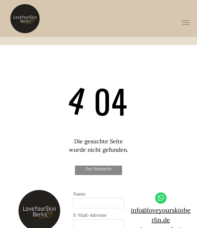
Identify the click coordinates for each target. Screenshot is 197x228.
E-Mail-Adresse (90, 215)
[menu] (185, 22)
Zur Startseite (98, 168)
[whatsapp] (160, 198)
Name (79, 194)
